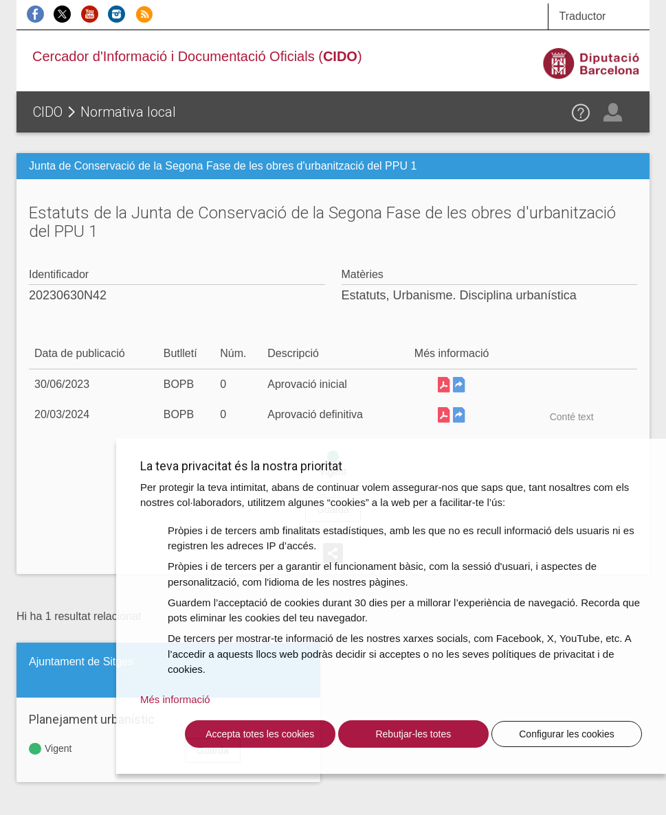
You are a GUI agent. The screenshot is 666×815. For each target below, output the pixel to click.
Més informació (175, 699)
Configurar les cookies (566, 733)
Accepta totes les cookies (260, 733)
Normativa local (128, 112)
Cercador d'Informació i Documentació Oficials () (197, 56)
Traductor (582, 16)
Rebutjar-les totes (413, 733)
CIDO (48, 112)
